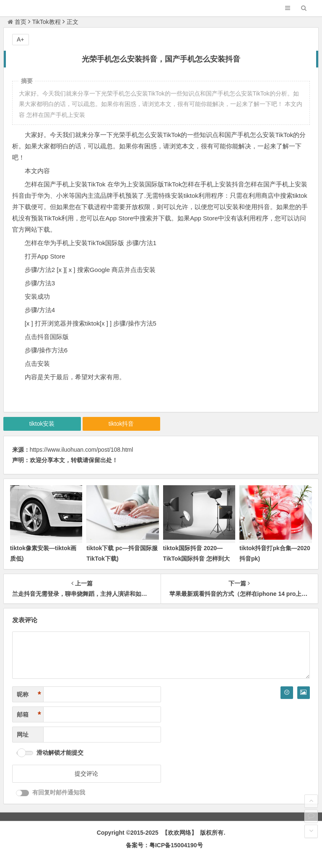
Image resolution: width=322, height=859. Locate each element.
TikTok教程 (46, 21)
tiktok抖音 (121, 423)
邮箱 (29, 714)
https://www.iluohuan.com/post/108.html (81, 449)
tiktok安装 (42, 423)
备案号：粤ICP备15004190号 (164, 845)
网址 (23, 734)
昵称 (29, 694)
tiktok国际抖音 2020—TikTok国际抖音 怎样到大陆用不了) (196, 558)
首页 (17, 21)
